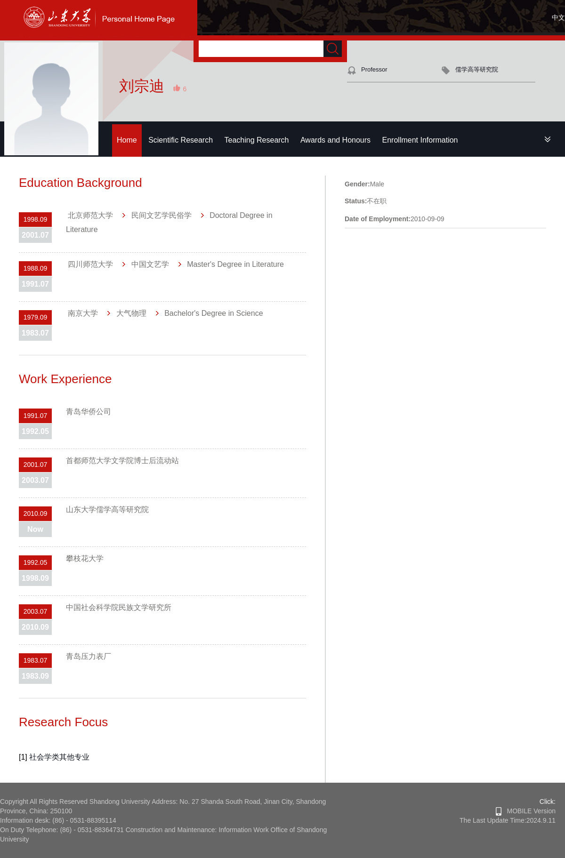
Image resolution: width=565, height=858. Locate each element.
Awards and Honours (335, 140)
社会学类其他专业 (59, 757)
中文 (558, 17)
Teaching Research (257, 140)
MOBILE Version (526, 811)
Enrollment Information (420, 140)
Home (127, 140)
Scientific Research (180, 140)
